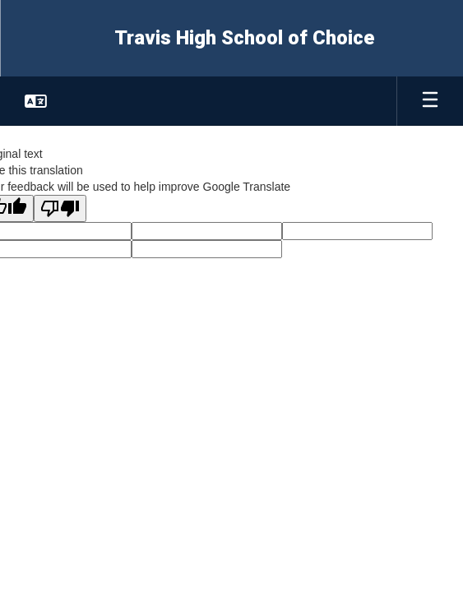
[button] (35, 101)
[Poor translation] (60, 208)
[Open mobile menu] (430, 101)
